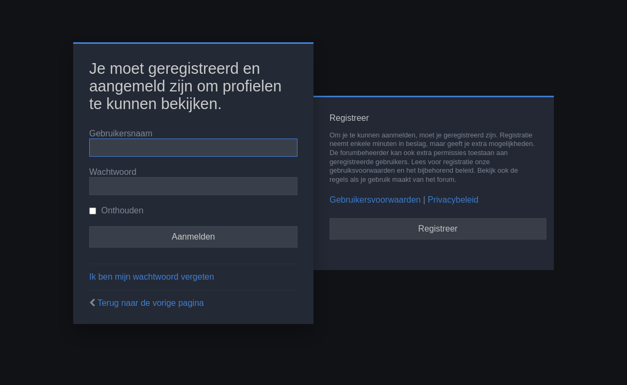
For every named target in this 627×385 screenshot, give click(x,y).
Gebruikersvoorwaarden (375, 199)
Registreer (438, 228)
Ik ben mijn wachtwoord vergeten (151, 276)
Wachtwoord (112, 171)
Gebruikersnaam (120, 133)
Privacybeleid (453, 199)
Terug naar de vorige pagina (150, 302)
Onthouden (116, 210)
